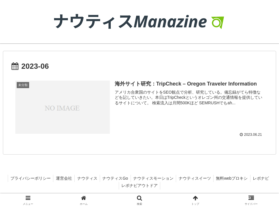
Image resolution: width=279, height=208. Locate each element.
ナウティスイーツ (207, 178)
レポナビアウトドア (151, 185)
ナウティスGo (126, 178)
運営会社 (73, 178)
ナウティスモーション (165, 178)
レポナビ (118, 185)
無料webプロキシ (245, 178)
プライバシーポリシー (38, 178)
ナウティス (97, 178)
